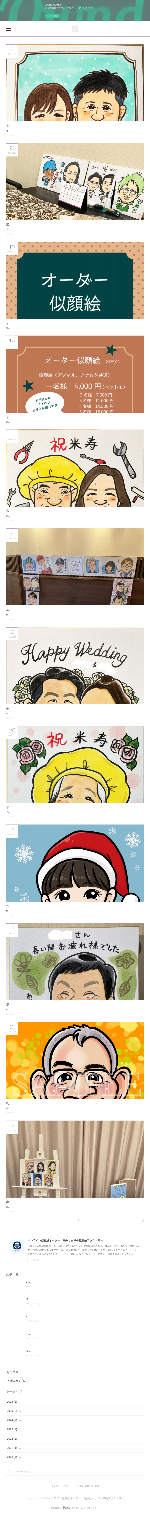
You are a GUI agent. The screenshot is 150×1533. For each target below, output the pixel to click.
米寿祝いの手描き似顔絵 (23, 814)
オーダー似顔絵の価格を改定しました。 (34, 420)
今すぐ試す (53, 16)
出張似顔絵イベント (20, 224)
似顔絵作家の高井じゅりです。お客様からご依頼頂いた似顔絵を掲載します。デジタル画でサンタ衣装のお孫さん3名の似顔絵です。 (63, 918)
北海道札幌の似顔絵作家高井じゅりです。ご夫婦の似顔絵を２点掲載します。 (40, 131)
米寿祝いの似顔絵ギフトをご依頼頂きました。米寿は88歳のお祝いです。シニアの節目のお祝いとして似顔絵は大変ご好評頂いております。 (67, 523)
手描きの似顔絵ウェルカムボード (29, 715)
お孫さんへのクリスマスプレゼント (31, 913)
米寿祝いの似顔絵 (18, 518)
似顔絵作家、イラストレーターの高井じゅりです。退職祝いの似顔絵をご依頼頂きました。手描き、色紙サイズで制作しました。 (62, 1016)
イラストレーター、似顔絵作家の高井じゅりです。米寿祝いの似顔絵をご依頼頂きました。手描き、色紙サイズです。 (57, 819)
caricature (10, 135)
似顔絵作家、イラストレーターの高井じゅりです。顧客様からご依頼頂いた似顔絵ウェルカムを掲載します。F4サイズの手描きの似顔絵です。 (68, 720)
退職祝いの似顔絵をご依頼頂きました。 (34, 1011)
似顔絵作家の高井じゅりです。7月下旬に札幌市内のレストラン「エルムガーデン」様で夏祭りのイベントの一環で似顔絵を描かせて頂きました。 (69, 621)
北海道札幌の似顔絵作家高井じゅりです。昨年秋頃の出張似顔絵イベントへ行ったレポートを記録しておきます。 (55, 229)
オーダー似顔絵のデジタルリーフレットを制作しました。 (46, 323)
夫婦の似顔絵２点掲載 (21, 126)
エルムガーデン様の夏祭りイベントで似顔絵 (37, 616)
